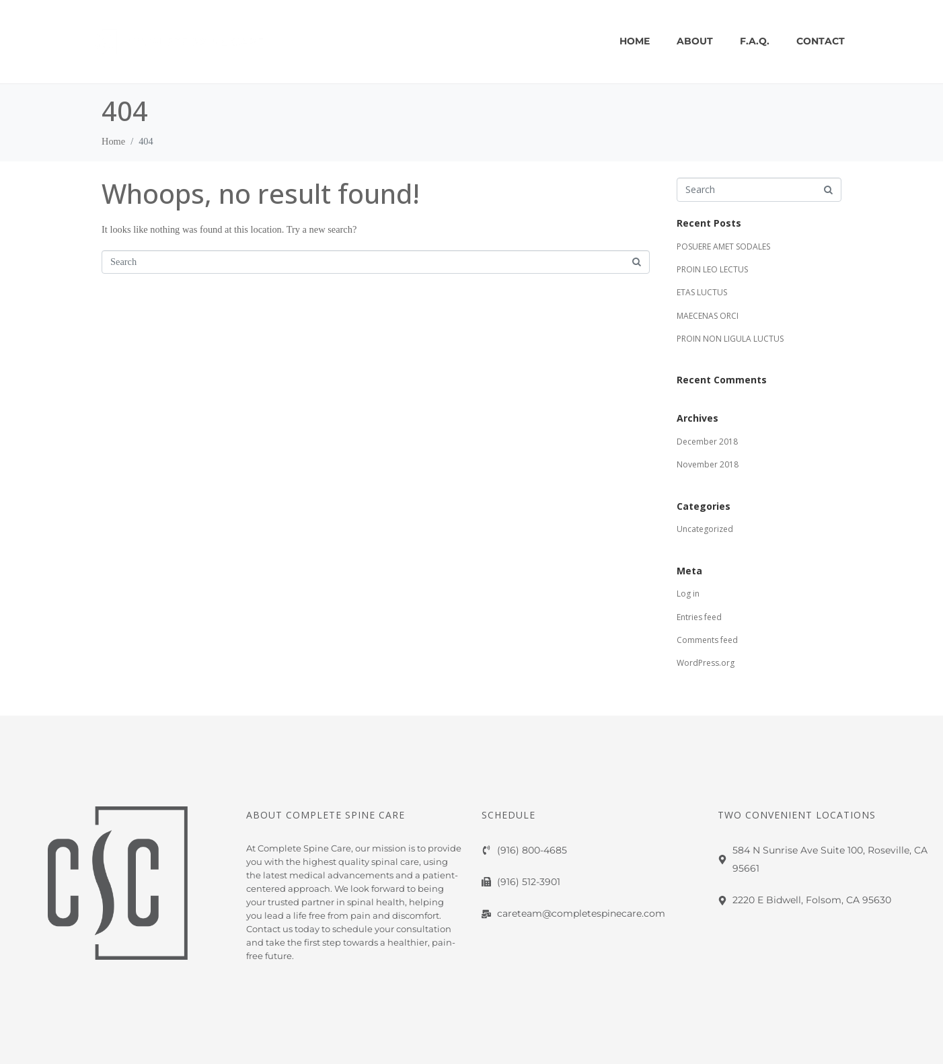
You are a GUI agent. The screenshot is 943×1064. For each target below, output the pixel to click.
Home (634, 41)
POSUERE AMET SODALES (723, 246)
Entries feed (699, 617)
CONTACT (820, 41)
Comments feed (707, 640)
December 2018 (707, 441)
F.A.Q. (754, 41)
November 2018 (708, 464)
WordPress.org (705, 663)
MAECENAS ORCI (708, 315)
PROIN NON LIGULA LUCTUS (730, 338)
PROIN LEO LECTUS (712, 269)
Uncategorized (705, 529)
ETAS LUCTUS (702, 292)
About (695, 41)
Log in (688, 593)
